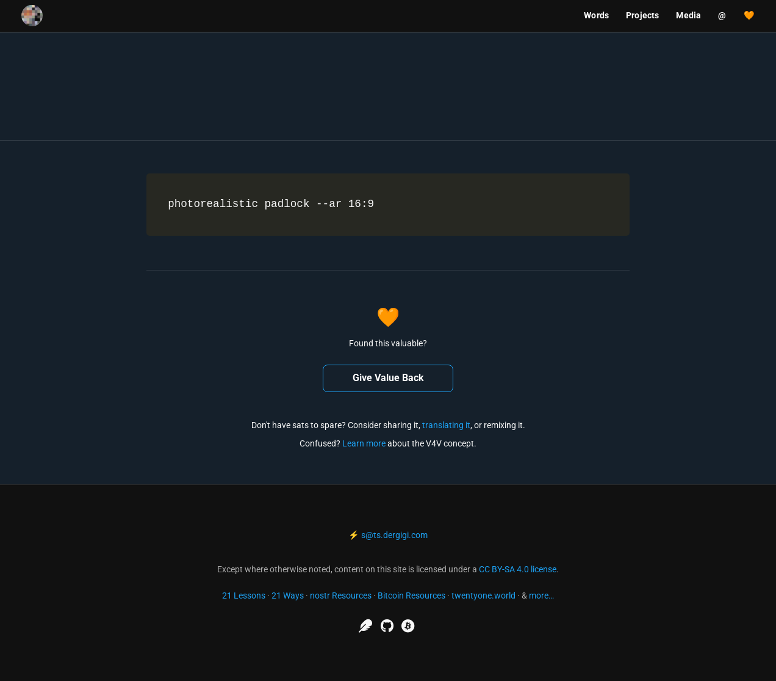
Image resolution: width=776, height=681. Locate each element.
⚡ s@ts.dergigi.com (388, 535)
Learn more (364, 443)
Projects (642, 15)
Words (596, 15)
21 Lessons (243, 595)
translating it (446, 425)
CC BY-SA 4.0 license (517, 569)
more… (541, 595)
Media (688, 15)
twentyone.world (483, 595)
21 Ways (287, 595)
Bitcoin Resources (411, 595)
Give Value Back (388, 378)
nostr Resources (341, 595)
